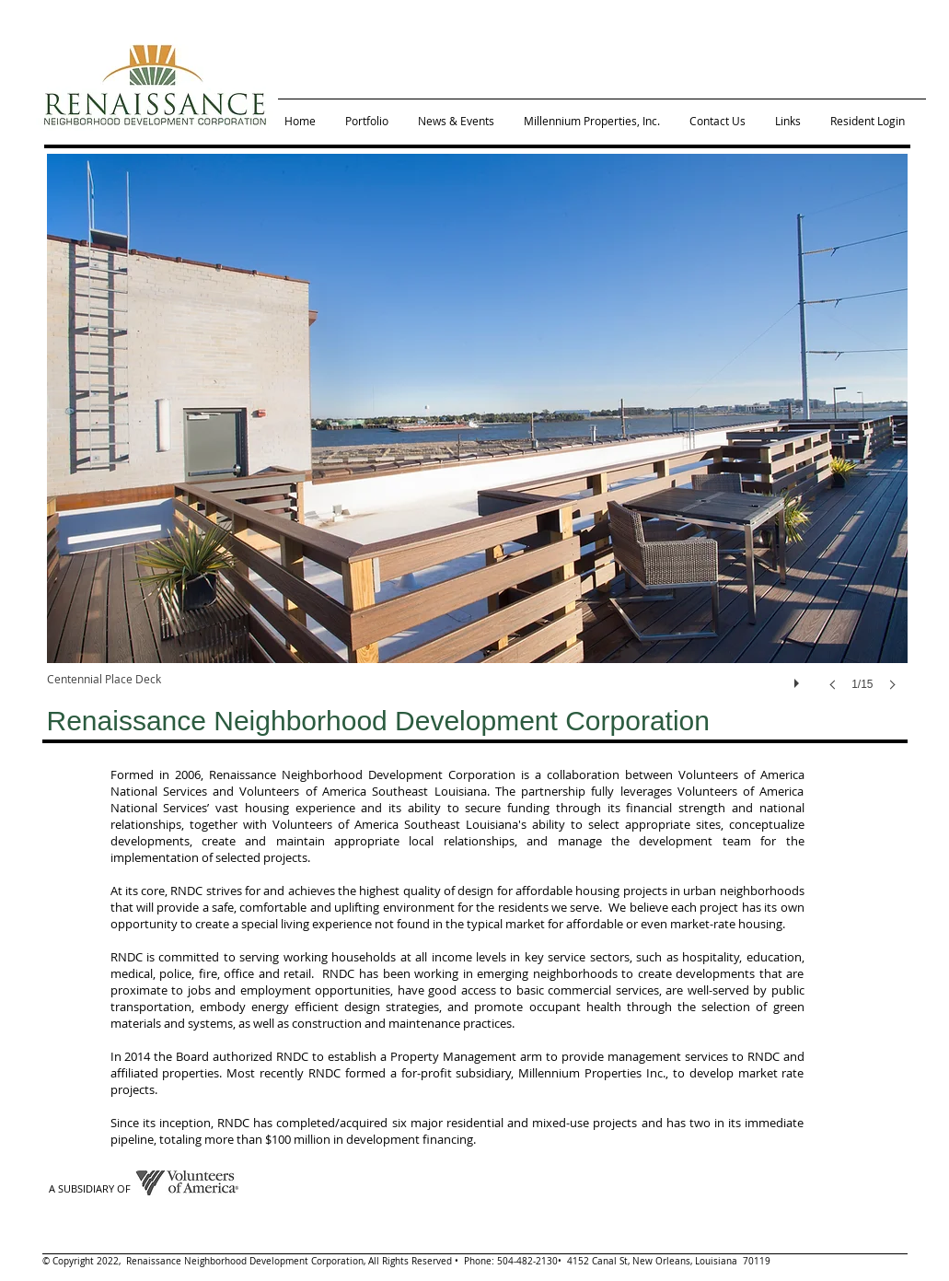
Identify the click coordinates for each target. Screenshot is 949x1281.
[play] (799, 679)
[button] (477, 441)
